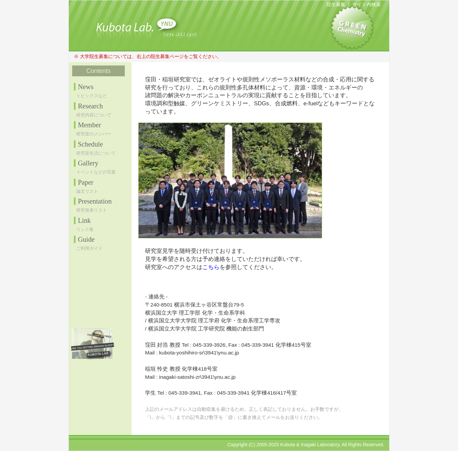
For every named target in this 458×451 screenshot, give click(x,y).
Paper (85, 182)
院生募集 (335, 4)
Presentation (95, 201)
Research (90, 106)
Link (84, 220)
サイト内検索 (366, 4)
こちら (211, 267)
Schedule (90, 144)
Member (89, 125)
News (85, 86)
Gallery (88, 163)
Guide (86, 239)
